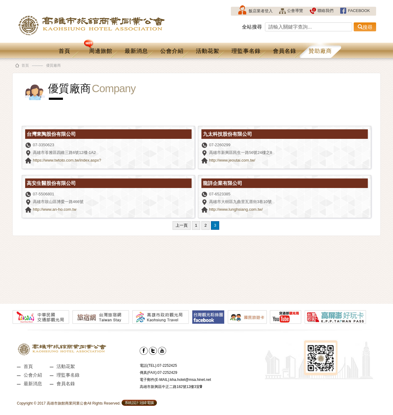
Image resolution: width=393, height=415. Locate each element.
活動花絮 (207, 51)
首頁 (64, 51)
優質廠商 (53, 65)
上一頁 (182, 225)
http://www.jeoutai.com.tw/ (232, 160)
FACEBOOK (355, 10)
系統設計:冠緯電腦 (139, 403)
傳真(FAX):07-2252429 (158, 372)
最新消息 (136, 51)
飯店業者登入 (255, 11)
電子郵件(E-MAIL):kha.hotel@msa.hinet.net (175, 380)
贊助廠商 (320, 51)
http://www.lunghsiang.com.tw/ (236, 209)
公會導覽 (291, 10)
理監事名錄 (246, 51)
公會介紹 (172, 51)
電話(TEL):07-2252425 (158, 365)
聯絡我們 (321, 10)
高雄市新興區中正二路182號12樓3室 (171, 387)
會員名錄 (284, 51)
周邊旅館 (98, 48)
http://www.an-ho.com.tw (54, 209)
